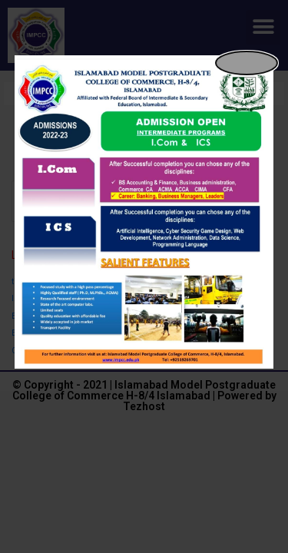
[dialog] (144, 212)
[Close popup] (246, 63)
